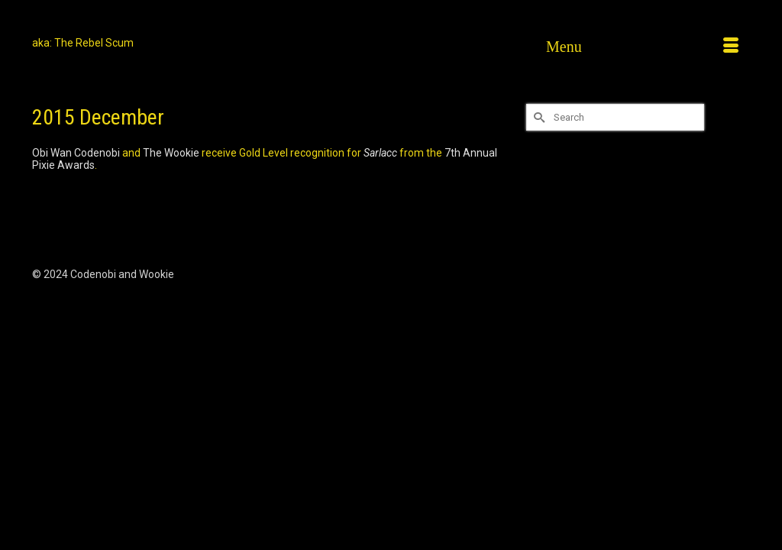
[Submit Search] (537, 117)
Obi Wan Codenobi (76, 153)
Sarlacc (380, 153)
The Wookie (171, 153)
